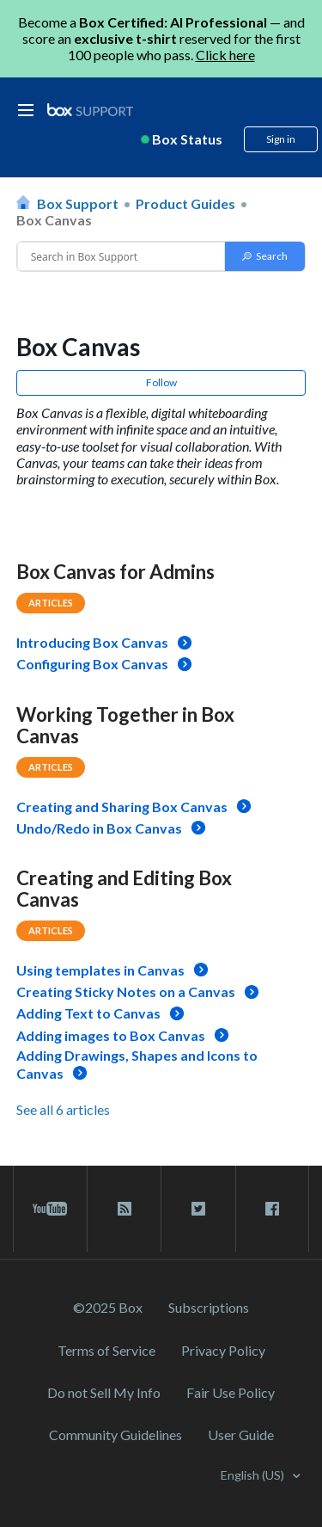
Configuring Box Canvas (92, 664)
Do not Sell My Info (104, 1392)
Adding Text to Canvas (88, 1013)
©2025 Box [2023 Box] (108, 1307)
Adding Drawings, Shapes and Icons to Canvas (137, 1064)
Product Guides (185, 203)
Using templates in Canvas (100, 970)
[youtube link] (50, 1209)
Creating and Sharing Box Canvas (122, 806)
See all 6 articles (63, 1109)
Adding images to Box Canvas (110, 1035)
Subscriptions (208, 1307)
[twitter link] (197, 1209)
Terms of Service (106, 1350)
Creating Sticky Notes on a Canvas (125, 991)
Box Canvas (54, 220)
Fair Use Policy (230, 1392)
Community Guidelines (115, 1434)
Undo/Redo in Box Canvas (99, 828)
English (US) (254, 1475)
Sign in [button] (280, 138)
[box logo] (90, 109)
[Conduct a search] (121, 256)
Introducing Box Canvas (92, 642)
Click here (225, 54)
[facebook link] (272, 1209)
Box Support (77, 203)
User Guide (241, 1434)
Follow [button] (161, 382)
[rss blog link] (124, 1209)
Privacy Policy (223, 1350)
